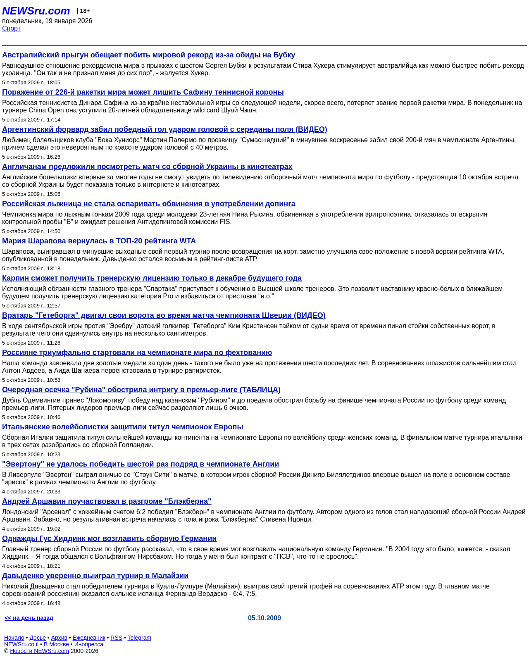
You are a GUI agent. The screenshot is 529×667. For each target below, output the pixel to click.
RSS (116, 637)
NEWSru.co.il (21, 644)
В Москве (56, 644)
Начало (14, 637)
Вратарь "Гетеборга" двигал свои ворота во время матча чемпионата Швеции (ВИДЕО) (164, 315)
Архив (59, 637)
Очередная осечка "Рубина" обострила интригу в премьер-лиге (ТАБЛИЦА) (141, 390)
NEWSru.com (36, 11)
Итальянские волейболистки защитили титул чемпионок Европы (122, 427)
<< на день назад (29, 618)
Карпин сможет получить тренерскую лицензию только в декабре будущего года (152, 278)
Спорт (11, 28)
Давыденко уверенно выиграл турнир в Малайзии (95, 576)
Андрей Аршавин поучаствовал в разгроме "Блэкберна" (107, 501)
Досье (37, 637)
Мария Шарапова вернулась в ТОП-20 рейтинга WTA (99, 241)
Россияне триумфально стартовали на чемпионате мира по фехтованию (137, 352)
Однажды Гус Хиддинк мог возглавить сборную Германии (109, 538)
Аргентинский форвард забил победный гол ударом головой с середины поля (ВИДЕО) (164, 129)
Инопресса (89, 644)
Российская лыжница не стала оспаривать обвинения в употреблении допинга (148, 204)
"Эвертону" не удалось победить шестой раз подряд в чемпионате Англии (140, 464)
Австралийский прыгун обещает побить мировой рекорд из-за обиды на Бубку (148, 55)
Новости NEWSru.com (39, 651)
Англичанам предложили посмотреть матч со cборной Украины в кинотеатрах (147, 166)
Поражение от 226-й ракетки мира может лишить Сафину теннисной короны (143, 92)
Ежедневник (89, 637)
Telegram (140, 637)
